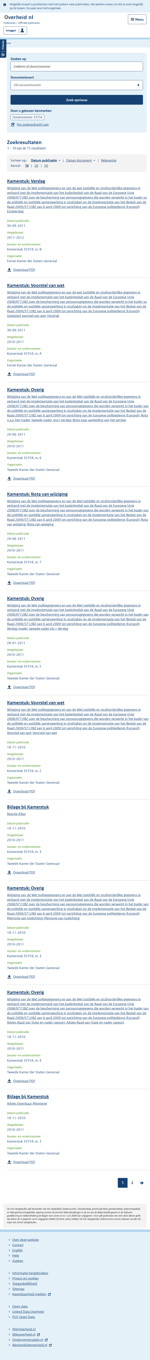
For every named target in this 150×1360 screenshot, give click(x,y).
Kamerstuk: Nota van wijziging (37, 494)
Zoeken (17, 1261)
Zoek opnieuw (76, 100)
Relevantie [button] (108, 160)
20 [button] (36, 166)
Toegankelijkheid (24, 1283)
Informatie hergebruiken (30, 1273)
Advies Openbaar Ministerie (27, 1103)
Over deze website (25, 1240)
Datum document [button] (79, 160)
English (17, 1250)
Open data (20, 1306)
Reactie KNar (16, 814)
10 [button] (27, 166)
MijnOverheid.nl (24, 1329)
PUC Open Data (23, 1317)
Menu (139, 19)
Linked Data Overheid (28, 1312)
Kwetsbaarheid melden (29, 1294)
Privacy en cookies (25, 1278)
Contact (17, 1245)
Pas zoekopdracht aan (33, 124)
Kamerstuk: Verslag (26, 181)
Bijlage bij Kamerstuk (28, 807)
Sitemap (18, 1289)
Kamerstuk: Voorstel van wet (35, 285)
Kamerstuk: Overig (25, 389)
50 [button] (46, 166)
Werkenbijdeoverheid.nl (29, 1345)
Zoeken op (18, 59)
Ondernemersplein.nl (27, 1340)
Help (15, 1255)
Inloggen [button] (11, 30)
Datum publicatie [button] (44, 160)
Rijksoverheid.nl (23, 1334)
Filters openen (3, 48)
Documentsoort (22, 77)
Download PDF (24, 270)
